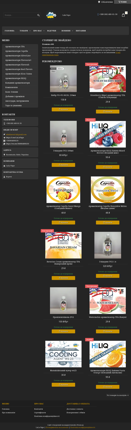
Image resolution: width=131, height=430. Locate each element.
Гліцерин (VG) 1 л (107, 262)
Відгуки (51, 30)
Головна (9, 30)
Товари (24, 30)
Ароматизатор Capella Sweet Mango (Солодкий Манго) (63, 207)
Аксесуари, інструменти (17, 101)
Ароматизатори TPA (15, 46)
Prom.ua (80, 425)
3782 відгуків (107, 2)
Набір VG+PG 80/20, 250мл (63, 95)
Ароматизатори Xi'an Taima (18, 74)
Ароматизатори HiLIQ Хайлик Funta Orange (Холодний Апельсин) (107, 371)
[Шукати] (38, 15)
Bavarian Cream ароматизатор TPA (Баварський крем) (63, 263)
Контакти (38, 409)
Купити (64, 109)
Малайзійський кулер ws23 (63, 370)
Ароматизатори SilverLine (18, 55)
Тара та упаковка (13, 105)
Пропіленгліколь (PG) (63, 317)
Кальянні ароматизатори (17, 83)
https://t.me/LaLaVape (15, 137)
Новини (65, 30)
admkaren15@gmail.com (16, 134)
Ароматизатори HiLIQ (15, 78)
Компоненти (11, 87)
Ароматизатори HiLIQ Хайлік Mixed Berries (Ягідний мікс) (108, 152)
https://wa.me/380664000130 (17, 143)
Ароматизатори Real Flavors (18, 69)
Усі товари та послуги (116, 395)
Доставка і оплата (75, 409)
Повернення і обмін (76, 412)
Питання (81, 30)
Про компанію (8, 412)
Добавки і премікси (14, 96)
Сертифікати (40, 412)
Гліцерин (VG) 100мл (63, 151)
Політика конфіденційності (47, 416)
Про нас (37, 30)
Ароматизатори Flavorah (17, 64)
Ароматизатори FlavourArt (18, 60)
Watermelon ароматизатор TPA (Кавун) (107, 317)
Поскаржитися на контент (57, 427)
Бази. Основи (11, 92)
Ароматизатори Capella (16, 51)
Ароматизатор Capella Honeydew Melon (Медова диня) (108, 207)
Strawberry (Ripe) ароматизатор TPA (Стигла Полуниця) (107, 96)
